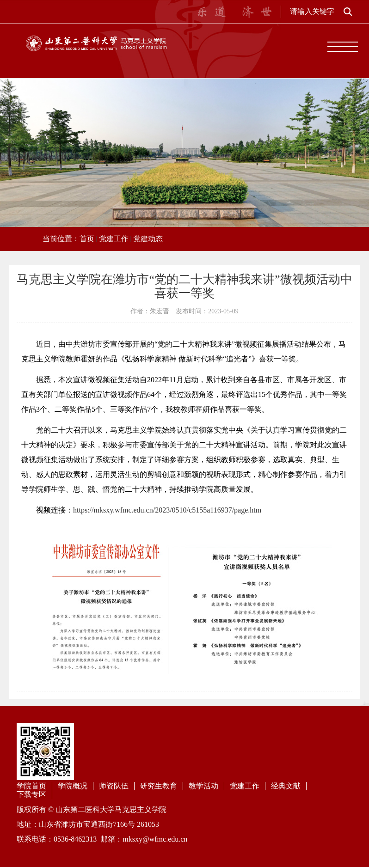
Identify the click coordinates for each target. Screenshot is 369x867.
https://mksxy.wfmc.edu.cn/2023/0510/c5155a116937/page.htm (167, 510)
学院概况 (72, 786)
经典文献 (286, 786)
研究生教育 (158, 786)
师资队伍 (114, 786)
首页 (87, 239)
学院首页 (31, 786)
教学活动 (203, 786)
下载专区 (31, 794)
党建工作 (114, 239)
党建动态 (148, 239)
